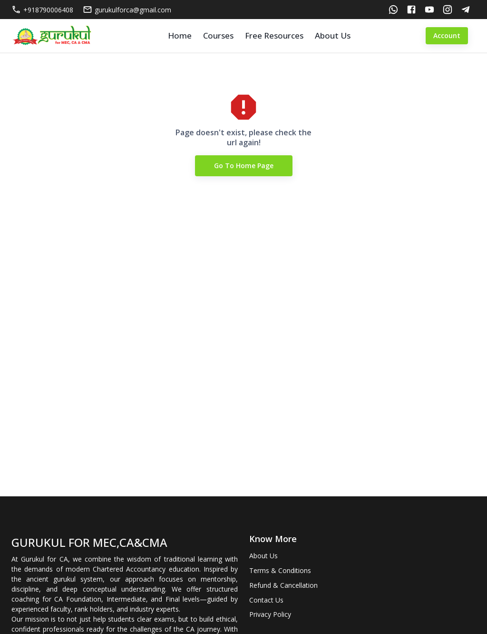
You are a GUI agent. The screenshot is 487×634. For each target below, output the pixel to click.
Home (180, 35)
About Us (333, 35)
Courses (218, 35)
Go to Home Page (243, 166)
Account (447, 36)
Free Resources (274, 35)
